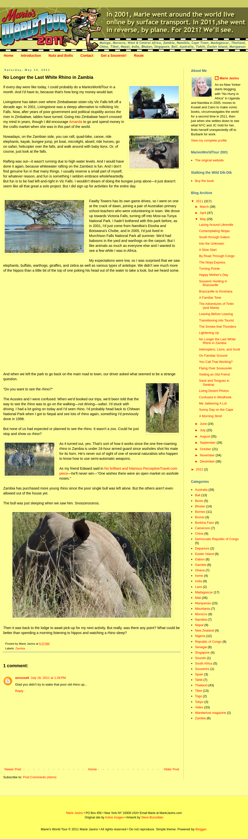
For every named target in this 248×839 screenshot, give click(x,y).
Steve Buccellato (152, 817)
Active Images (114, 817)
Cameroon (202, 528)
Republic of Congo (208, 641)
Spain (199, 674)
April (203, 213)
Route (139, 56)
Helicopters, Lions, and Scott (219, 349)
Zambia (20, 648)
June (204, 424)
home (199, 576)
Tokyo (199, 702)
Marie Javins (229, 78)
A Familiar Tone (210, 297)
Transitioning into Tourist (216, 320)
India (198, 581)
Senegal (201, 647)
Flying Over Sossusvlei (215, 368)
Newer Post (12, 769)
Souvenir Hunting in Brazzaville (213, 283)
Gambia (200, 565)
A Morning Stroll (210, 416)
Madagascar (204, 592)
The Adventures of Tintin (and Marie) (216, 306)
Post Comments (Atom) (40, 777)
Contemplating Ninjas (214, 231)
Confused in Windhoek (215, 397)
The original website (209, 160)
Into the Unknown (211, 243)
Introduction (31, 56)
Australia (201, 490)
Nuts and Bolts (61, 56)
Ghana (200, 570)
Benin (199, 501)
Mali (198, 598)
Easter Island (204, 554)
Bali (197, 495)
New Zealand (204, 630)
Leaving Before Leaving (216, 314)
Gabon (200, 559)
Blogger (200, 829)
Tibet (198, 691)
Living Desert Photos (214, 391)
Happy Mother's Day (213, 275)
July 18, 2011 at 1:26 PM (48, 678)
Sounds (200, 658)
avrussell (22, 678)
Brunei (199, 517)
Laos (198, 587)
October (206, 449)
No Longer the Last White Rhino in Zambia (217, 341)
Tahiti (198, 680)
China (199, 533)
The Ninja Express (212, 262)
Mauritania (202, 608)
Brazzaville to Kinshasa (215, 291)
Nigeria (200, 636)
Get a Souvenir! (113, 56)
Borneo (200, 512)
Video (199, 707)
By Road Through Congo (217, 256)
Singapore (202, 652)
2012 (200, 469)
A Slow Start (208, 250)
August (205, 436)
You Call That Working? (216, 362)
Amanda (75, 122)
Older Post (171, 769)
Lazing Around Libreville (216, 225)
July (203, 430)
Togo (198, 696)
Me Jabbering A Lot (212, 403)
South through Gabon (214, 237)
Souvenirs (202, 669)
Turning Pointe (209, 268)
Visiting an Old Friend (214, 374)
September (208, 442)
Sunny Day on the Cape (216, 409)
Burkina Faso (204, 522)
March (205, 206)
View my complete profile (209, 140)
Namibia (201, 619)
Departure (202, 548)
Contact (86, 56)
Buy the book (204, 181)
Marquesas (203, 603)
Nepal (199, 625)
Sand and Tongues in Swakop (214, 382)
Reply (19, 691)
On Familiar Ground (213, 355)
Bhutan (200, 506)
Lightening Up (209, 333)
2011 (200, 201)
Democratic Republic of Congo (217, 539)
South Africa (203, 663)
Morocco (201, 614)
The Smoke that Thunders (217, 326)
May (203, 219)
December (208, 461)
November (208, 455)
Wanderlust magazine (210, 713)
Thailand (201, 685)
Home (8, 56)
